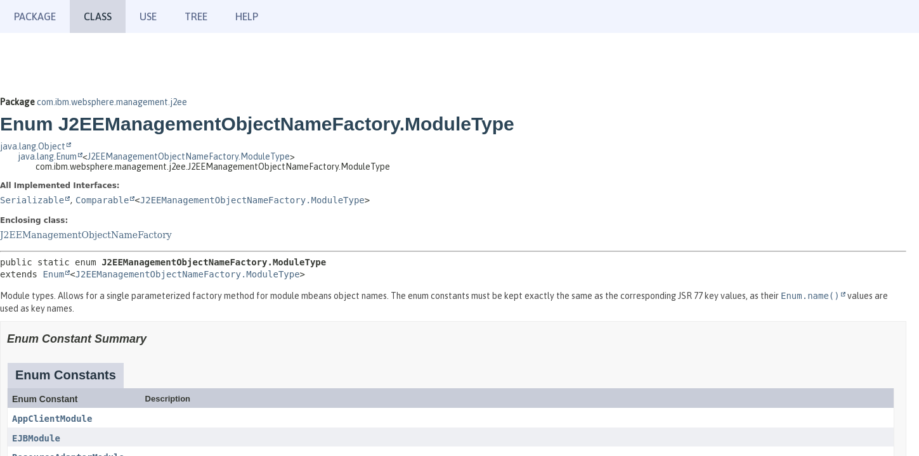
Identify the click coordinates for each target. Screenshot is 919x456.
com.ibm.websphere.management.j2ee (112, 102)
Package (35, 16)
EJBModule (36, 438)
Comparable (102, 200)
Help (246, 16)
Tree (196, 16)
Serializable (32, 200)
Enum (53, 274)
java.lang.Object (32, 146)
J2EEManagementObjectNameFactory (86, 235)
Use (148, 16)
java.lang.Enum (47, 156)
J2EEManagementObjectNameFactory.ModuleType (189, 156)
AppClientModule (52, 419)
